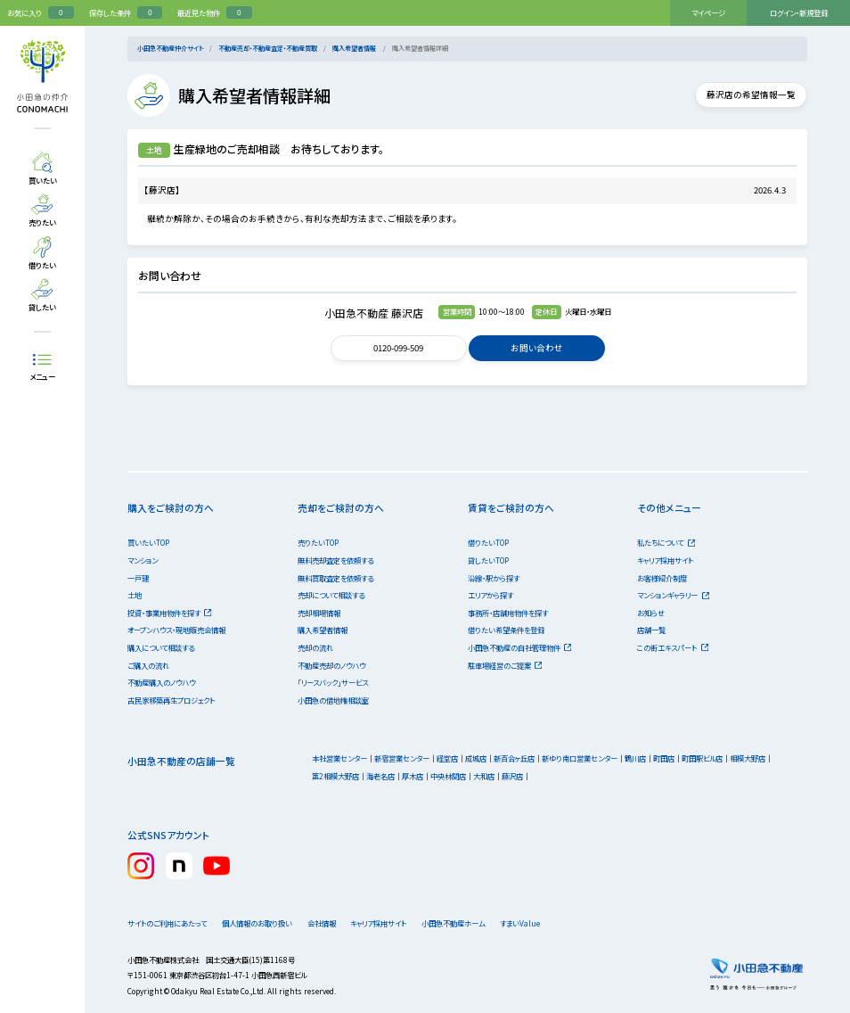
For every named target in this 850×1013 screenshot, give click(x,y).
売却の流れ (315, 647)
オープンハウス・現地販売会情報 (176, 629)
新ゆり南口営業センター (579, 758)
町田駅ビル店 (702, 758)
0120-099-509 (398, 348)
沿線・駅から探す (493, 577)
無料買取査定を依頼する (335, 577)
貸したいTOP (488, 560)
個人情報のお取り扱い (263, 923)
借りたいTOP (488, 542)
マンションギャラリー (673, 594)
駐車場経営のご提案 (505, 665)
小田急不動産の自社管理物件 (520, 647)
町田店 (663, 758)
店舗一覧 (651, 629)
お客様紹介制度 (662, 577)
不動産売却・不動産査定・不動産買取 (267, 48)
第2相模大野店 (335, 775)
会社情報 (338, 923)
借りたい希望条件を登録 (506, 629)
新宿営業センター (401, 758)
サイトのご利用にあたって (167, 923)
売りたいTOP (318, 542)
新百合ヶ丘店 (514, 758)
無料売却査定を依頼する (335, 560)
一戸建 (138, 577)
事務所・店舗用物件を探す (508, 612)
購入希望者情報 (354, 48)
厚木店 (412, 775)
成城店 (475, 758)
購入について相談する (160, 647)
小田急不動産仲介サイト (170, 48)
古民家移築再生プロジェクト (171, 700)
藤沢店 (512, 775)
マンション (142, 560)
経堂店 (447, 758)
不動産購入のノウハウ (161, 682)
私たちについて (666, 542)
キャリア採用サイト (665, 560)
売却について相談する (331, 594)
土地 (134, 594)
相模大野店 (747, 758)
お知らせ (651, 612)
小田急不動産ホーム (481, 923)
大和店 (483, 775)
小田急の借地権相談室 (333, 700)
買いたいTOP (148, 542)
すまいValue (558, 923)
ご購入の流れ (148, 665)
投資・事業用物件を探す (169, 612)
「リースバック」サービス (333, 682)
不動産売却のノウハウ (331, 665)
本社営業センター (339, 758)
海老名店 (380, 775)
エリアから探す (490, 594)
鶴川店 (635, 758)
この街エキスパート (672, 647)
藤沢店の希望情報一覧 (745, 94)
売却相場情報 (319, 612)
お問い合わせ (536, 348)
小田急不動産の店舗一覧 (181, 761)
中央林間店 (448, 775)
